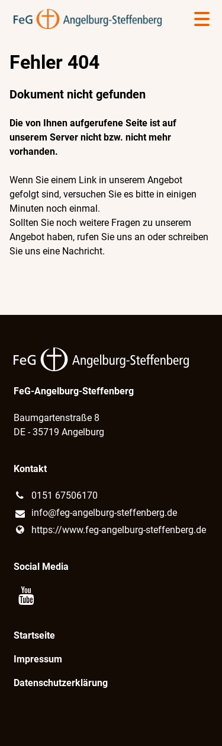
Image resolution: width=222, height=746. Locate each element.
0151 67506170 (56, 496)
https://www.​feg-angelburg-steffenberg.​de (110, 530)
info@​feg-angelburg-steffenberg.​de (95, 513)
